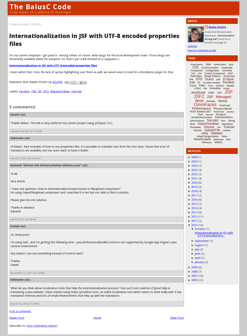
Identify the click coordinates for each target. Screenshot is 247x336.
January (199, 262)
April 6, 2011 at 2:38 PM (23, 219)
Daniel (14, 226)
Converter (227, 70)
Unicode (76, 91)
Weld (228, 139)
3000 (194, 157)
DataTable (196, 76)
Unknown (17, 138)
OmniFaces (205, 104)
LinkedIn (192, 46)
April (197, 258)
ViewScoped (202, 139)
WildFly (218, 142)
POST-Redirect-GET (200, 111)
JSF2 (46, 91)
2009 (194, 267)
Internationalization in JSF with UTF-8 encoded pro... (214, 234)
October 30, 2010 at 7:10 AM (26, 131)
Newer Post (16, 318)
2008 (194, 271)
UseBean (227, 130)
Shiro (223, 121)
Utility (204, 133)
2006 (194, 280)
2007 (194, 276)
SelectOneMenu (224, 117)
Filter (202, 85)
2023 (194, 170)
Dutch (209, 79)
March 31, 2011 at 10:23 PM (26, 158)
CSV (200, 74)
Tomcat (209, 127)
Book (231, 64)
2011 (194, 221)
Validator (217, 133)
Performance (201, 108)
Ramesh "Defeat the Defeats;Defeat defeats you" (45, 165)
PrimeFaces (219, 112)
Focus (210, 86)
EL (199, 82)
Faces (193, 85)
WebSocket (218, 139)
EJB (192, 82)
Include (226, 88)
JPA (219, 92)
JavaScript (198, 92)
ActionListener (197, 64)
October (200, 229)
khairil (14, 114)
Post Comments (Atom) (42, 326)
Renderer (221, 114)
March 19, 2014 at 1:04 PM (25, 304)
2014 (194, 208)
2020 (194, 182)
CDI (196, 67)
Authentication (220, 64)
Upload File (212, 130)
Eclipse (228, 79)
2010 (194, 225)
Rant (200, 114)
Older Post (177, 318)
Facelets (24, 91)
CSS (193, 74)
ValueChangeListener (208, 136)
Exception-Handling (211, 83)
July (197, 249)
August (199, 245)
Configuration (212, 70)
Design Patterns (212, 76)
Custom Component (215, 73)
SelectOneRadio (197, 121)
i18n (33, 91)
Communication (210, 67)
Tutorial (228, 127)
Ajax (208, 64)
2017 (194, 195)
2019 (194, 187)
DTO (199, 79)
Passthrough (224, 105)
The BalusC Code (41, 6)
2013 (194, 212)
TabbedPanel (227, 124)
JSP (210, 97)
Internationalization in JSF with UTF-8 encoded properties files (53, 65)
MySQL (223, 100)
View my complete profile (202, 50)
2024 (194, 165)
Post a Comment (20, 311)
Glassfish (220, 86)
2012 (194, 216)
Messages (210, 101)
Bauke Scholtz (217, 27)
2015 (194, 204)
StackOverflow (208, 124)
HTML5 (198, 88)
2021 (194, 178)
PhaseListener (222, 108)
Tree (219, 127)
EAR (219, 80)
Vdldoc (224, 136)
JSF (40, 91)
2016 (194, 199)
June (197, 253)
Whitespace (207, 142)
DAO (230, 73)
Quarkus (230, 112)
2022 (194, 174)
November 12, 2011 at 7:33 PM (27, 273)
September (202, 241)
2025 (194, 161)
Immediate (215, 88)
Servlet (212, 120)
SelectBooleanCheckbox (201, 117)
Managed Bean (60, 91)
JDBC (211, 92)
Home (97, 318)
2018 (194, 191)
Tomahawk (195, 127)
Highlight (230, 86)
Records (209, 115)
